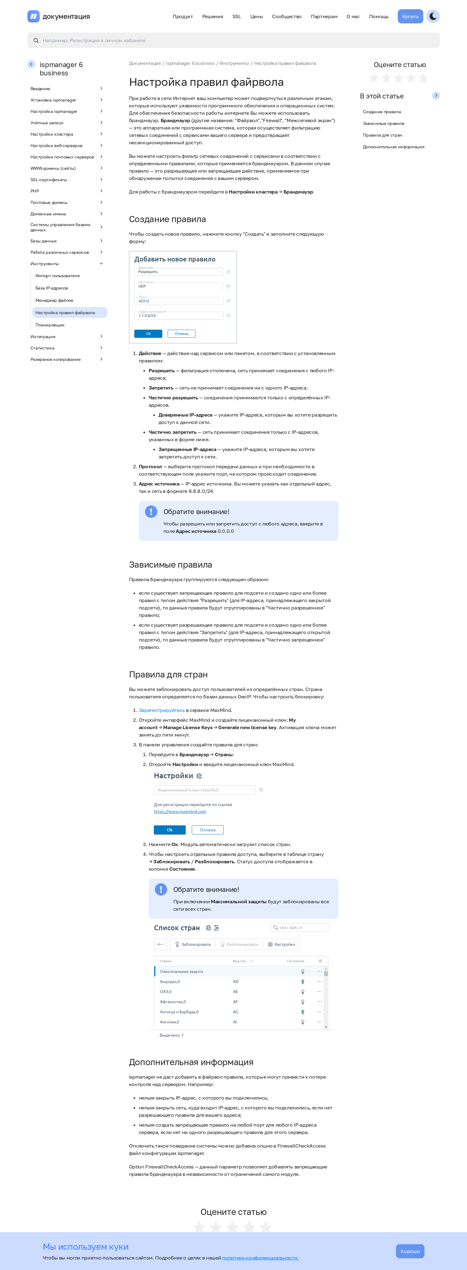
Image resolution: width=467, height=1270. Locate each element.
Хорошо (410, 1251)
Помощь (378, 16)
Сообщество (287, 16)
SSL (236, 16)
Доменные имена (67, 213)
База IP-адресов (51, 287)
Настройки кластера (67, 134)
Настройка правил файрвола (65, 312)
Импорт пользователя (57, 275)
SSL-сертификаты (67, 179)
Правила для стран (383, 135)
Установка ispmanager (67, 100)
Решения (212, 16)
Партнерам (324, 16)
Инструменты (67, 263)
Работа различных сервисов (67, 252)
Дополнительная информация (394, 146)
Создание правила (382, 111)
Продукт (183, 16)
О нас (353, 16)
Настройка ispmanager (67, 111)
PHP (67, 191)
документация (66, 16)
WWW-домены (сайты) (67, 168)
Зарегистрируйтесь (162, 710)
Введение (67, 88)
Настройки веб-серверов (67, 145)
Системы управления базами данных (67, 227)
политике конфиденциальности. (260, 1258)
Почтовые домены (67, 202)
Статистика (67, 348)
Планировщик (50, 324)
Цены (256, 16)
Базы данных (67, 241)
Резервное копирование (67, 359)
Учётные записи (67, 122)
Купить (410, 16)
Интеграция (67, 336)
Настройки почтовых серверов (67, 157)
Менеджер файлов (54, 300)
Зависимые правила (384, 123)
